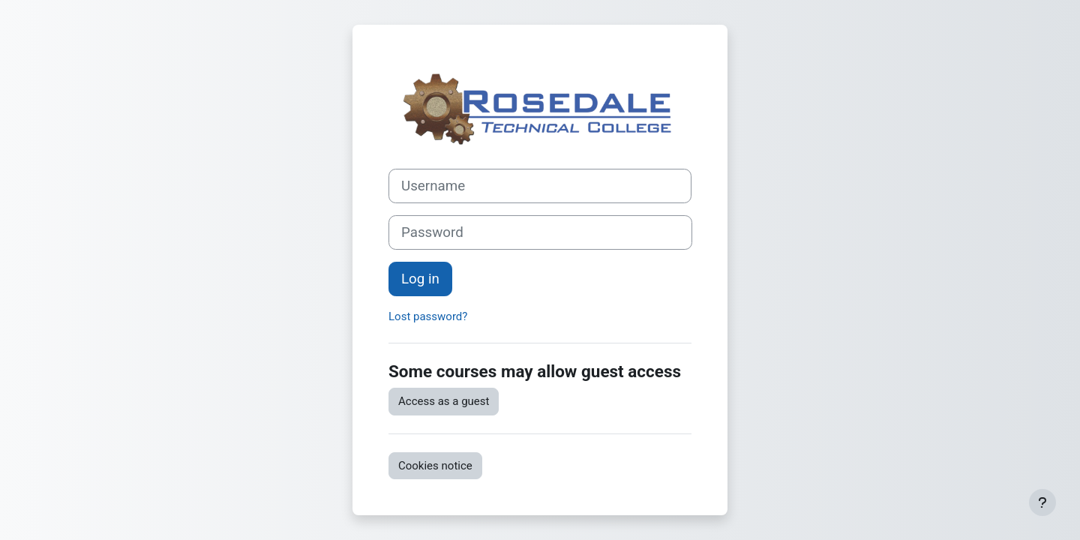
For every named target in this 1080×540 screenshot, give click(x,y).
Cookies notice (435, 465)
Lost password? (427, 316)
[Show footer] (1042, 502)
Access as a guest (443, 401)
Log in (420, 279)
